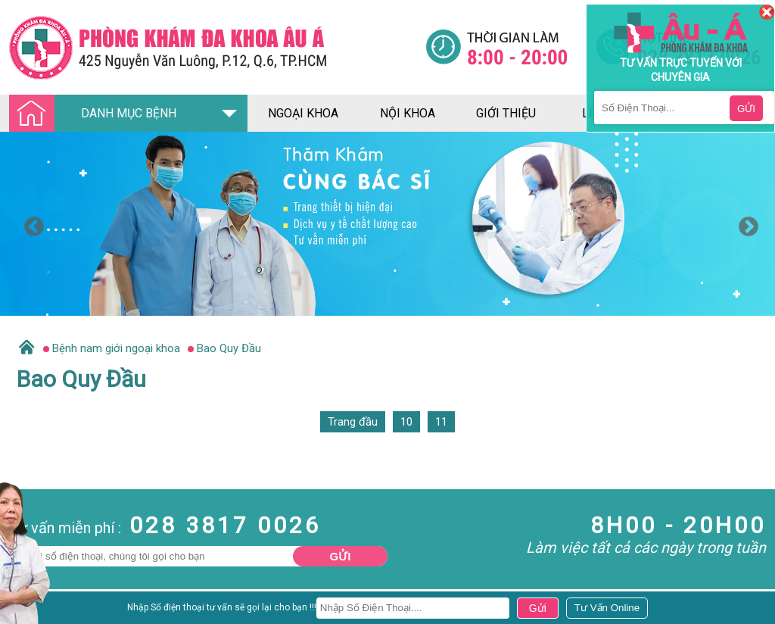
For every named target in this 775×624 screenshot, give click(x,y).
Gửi (340, 556)
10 (406, 422)
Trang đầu (353, 422)
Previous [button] (30, 223)
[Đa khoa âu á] (217, 47)
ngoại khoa (303, 113)
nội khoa (407, 113)
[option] (387, 224)
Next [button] (744, 223)
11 (441, 422)
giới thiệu (506, 113)
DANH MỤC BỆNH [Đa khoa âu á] (96, 114)
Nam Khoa (26, 612)
